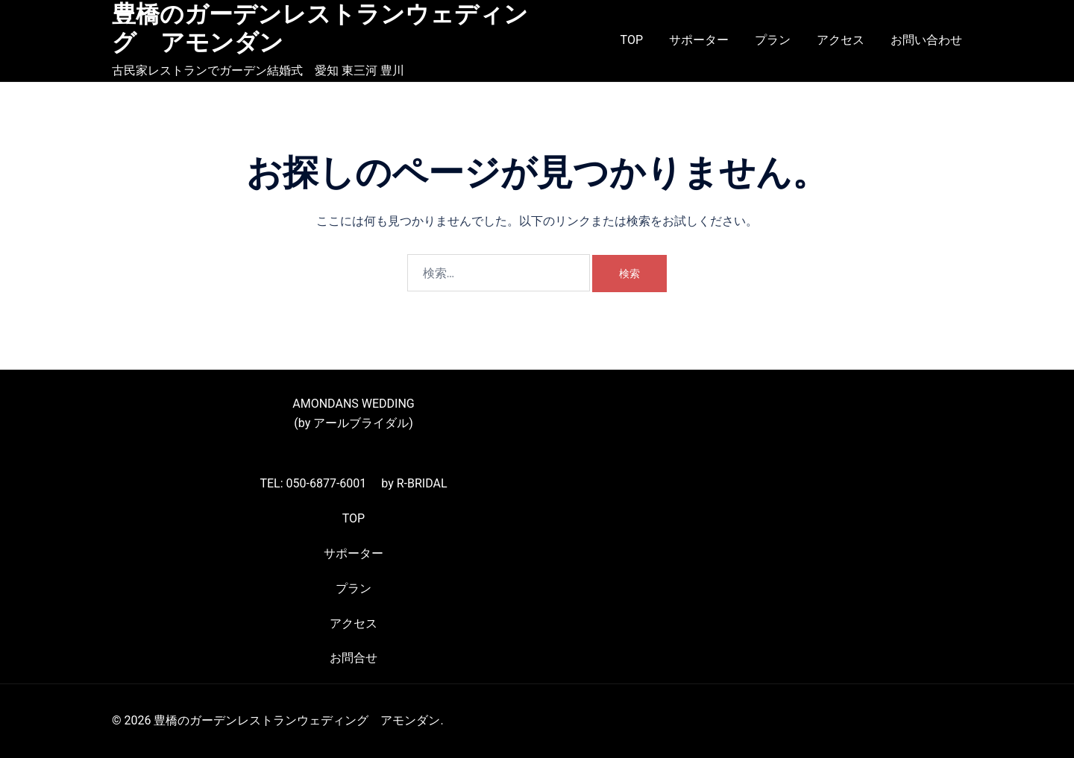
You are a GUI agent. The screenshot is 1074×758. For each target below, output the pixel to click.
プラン (773, 40)
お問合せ (353, 658)
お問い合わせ (926, 40)
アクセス (840, 40)
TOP (632, 40)
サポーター (699, 40)
